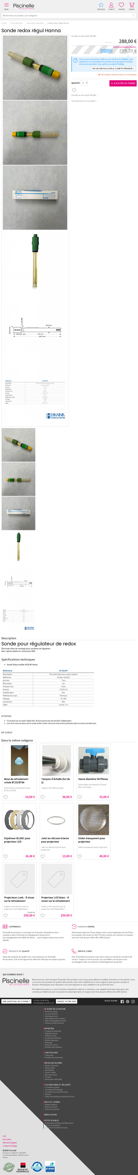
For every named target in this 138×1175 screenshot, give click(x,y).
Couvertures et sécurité (57, 1084)
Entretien (49, 1028)
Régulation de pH (51, 1033)
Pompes (48, 1077)
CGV (4, 1136)
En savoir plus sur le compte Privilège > (113, 68)
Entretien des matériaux (53, 1047)
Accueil (3, 23)
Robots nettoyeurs (51, 1040)
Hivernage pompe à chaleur (55, 1018)
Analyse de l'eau (50, 1036)
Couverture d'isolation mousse (56, 1128)
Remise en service (51, 1011)
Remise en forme (51, 1107)
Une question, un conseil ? (16, 1001)
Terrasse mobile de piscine (54, 1023)
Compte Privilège (10, 1146)
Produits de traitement (53, 1031)
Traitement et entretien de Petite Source (59, 1123)
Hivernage (48, 1042)
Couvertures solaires (52, 1087)
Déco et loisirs (52, 1102)
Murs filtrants (49, 1070)
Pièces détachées (16, 23)
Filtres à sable (50, 1068)
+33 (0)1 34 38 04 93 (41, 1000)
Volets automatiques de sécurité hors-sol (59, 1096)
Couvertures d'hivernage (54, 1090)
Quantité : (76, 83)
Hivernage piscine (51, 1016)
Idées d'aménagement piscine (55, 1021)
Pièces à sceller (50, 1072)
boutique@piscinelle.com (43, 1003)
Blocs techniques (51, 1075)
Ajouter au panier (123, 83)
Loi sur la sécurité (51, 1014)
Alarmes (48, 1094)
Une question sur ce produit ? (84, 101)
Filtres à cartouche (51, 1065)
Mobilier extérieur (51, 1104)
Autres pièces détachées (35, 23)
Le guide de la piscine (54, 1008)
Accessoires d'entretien (53, 1038)
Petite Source (51, 1120)
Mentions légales (10, 1142)
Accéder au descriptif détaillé (84, 36)
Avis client (7, 1139)
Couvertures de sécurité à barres (56, 1092)
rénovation (50, 1114)
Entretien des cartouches (54, 1057)
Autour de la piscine (52, 1109)
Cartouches (51, 1052)
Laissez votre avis (66, 1001)
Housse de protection (52, 1125)
